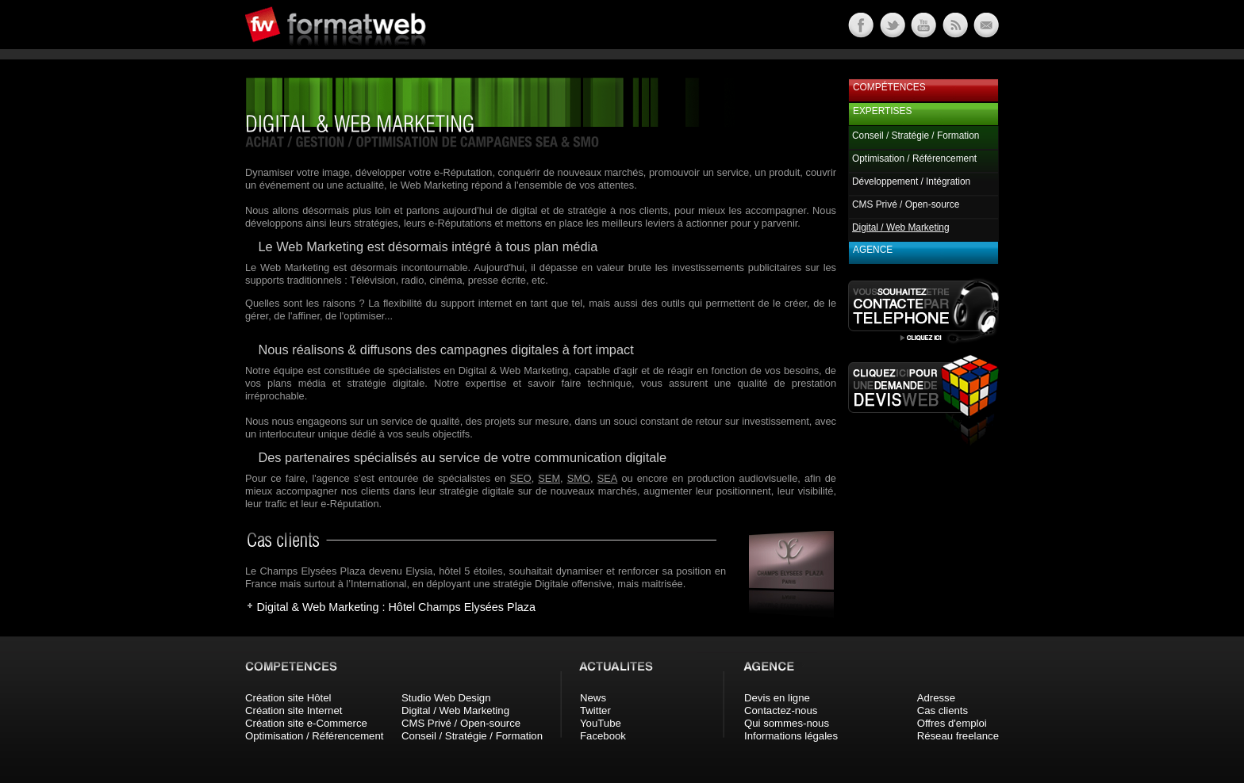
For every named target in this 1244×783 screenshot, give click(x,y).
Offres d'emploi (952, 723)
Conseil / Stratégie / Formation (915, 135)
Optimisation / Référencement (914, 158)
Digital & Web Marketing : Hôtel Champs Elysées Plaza (396, 607)
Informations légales (791, 736)
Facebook (603, 736)
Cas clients (943, 710)
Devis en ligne (777, 698)
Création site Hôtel (288, 698)
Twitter (595, 710)
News (593, 698)
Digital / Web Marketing (455, 710)
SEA (607, 478)
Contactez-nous (780, 710)
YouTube (600, 723)
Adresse (936, 698)
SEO (521, 478)
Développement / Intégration (911, 181)
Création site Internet (293, 710)
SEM (549, 478)
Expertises (882, 110)
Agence (873, 249)
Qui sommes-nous (786, 723)
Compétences (889, 87)
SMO (578, 478)
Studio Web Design (446, 698)
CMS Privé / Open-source (905, 204)
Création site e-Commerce (306, 723)
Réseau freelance (958, 736)
